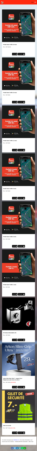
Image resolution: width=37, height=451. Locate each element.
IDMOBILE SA (16, 439)
